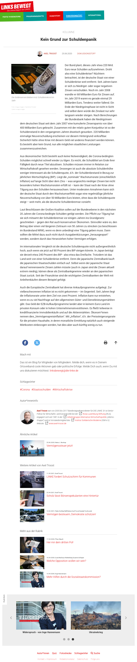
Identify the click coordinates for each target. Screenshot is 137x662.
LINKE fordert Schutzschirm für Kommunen (71, 476)
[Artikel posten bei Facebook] (25, 343)
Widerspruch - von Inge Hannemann (41, 632)
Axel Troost (42, 411)
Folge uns (95, 659)
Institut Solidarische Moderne (88, 420)
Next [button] (126, 617)
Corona (25, 389)
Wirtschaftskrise (63, 389)
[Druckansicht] (105, 342)
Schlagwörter (81, 653)
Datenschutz (82, 659)
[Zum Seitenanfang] (116, 342)
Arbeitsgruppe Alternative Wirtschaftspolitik (86, 417)
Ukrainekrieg (96, 632)
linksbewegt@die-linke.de (64, 370)
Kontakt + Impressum (47, 659)
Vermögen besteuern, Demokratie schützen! (71, 514)
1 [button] (64, 639)
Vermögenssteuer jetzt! (60, 445)
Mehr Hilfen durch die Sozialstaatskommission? (74, 576)
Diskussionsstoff (86, 53)
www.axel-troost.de (57, 423)
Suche (95, 653)
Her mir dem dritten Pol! (60, 542)
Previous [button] (11, 617)
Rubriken (4, 598)
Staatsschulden (42, 389)
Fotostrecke (65, 653)
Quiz (54, 653)
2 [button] (68, 639)
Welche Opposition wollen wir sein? (66, 560)
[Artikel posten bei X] (37, 343)
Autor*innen (43, 653)
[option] (41, 618)
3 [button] (72, 639)
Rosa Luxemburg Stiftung (94, 414)
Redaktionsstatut (67, 659)
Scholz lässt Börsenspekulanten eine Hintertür (73, 495)
